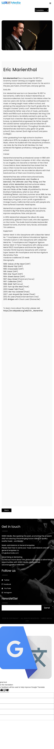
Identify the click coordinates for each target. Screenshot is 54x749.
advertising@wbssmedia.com (13, 565)
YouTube (6, 588)
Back (6, 510)
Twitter (5, 580)
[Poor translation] (6, 690)
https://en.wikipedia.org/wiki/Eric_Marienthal (23, 310)
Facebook (6, 584)
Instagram (7, 592)
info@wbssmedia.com (10, 553)
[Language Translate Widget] (42, 10)
